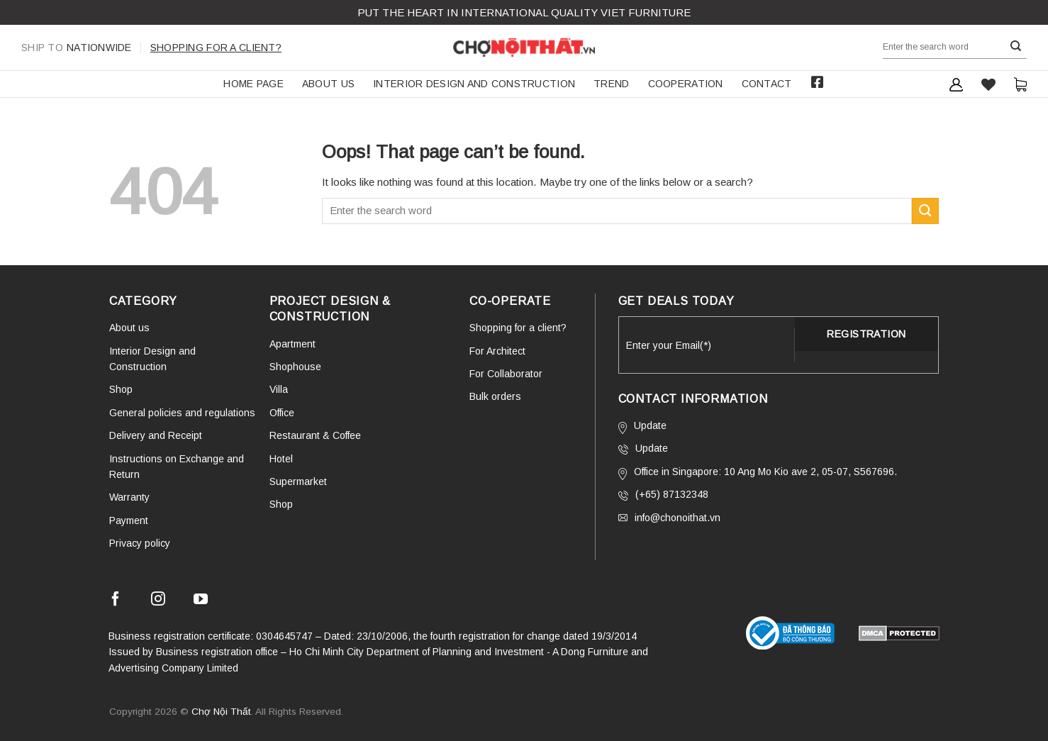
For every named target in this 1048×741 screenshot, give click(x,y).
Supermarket (298, 481)
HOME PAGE (253, 83)
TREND (611, 83)
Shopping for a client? (215, 47)
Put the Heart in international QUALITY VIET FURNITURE (524, 12)
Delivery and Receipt (155, 435)
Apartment (292, 344)
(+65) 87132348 (663, 495)
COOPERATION (685, 83)
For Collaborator (505, 373)
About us (328, 83)
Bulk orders (495, 396)
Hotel (281, 458)
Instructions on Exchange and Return (176, 466)
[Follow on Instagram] (158, 601)
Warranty (129, 497)
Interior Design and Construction (474, 83)
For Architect (497, 351)
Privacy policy (139, 543)
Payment (128, 520)
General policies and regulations (182, 412)
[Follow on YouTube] (201, 601)
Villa (278, 389)
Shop (121, 389)
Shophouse (295, 366)
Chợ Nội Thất (221, 711)
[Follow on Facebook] (115, 601)
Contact (767, 83)
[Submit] (1016, 46)
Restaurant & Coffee (315, 435)
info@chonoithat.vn (669, 517)
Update (642, 427)
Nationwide (76, 47)
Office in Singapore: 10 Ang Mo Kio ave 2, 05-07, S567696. (757, 473)
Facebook (817, 82)
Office (281, 412)
